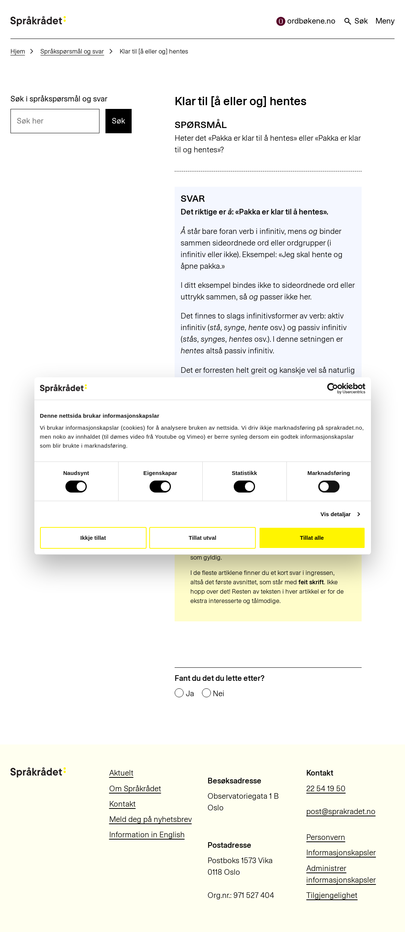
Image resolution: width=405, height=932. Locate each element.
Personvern (325, 837)
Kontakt (122, 803)
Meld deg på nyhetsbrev (150, 819)
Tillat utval (203, 537)
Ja (190, 693)
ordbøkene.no (306, 20)
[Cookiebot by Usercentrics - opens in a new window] (332, 388)
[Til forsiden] (38, 21)
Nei (218, 693)
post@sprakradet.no (340, 811)
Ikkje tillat (93, 537)
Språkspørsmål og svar (72, 51)
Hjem (17, 51)
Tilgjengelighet (332, 895)
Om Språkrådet (135, 788)
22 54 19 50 (326, 788)
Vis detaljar (335, 514)
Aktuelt (121, 772)
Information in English (147, 834)
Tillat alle (312, 537)
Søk (355, 20)
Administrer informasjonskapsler (341, 874)
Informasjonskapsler (341, 852)
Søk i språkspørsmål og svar (58, 99)
